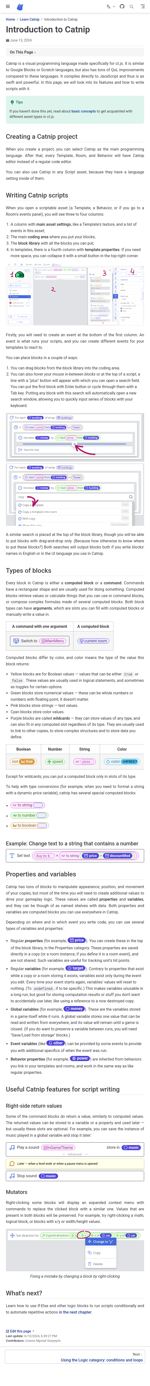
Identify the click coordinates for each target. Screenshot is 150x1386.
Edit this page (18, 1331)
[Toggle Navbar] (142, 6)
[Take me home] (22, 6)
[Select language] (111, 6)
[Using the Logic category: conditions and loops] (75, 1357)
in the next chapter (75, 1312)
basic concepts (84, 111)
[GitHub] (122, 6)
